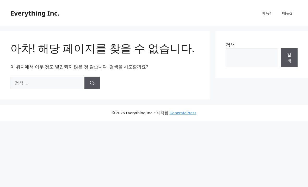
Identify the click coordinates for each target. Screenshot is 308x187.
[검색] (92, 83)
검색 (230, 45)
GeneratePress (182, 112)
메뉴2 (287, 13)
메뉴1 (267, 13)
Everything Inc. (34, 13)
